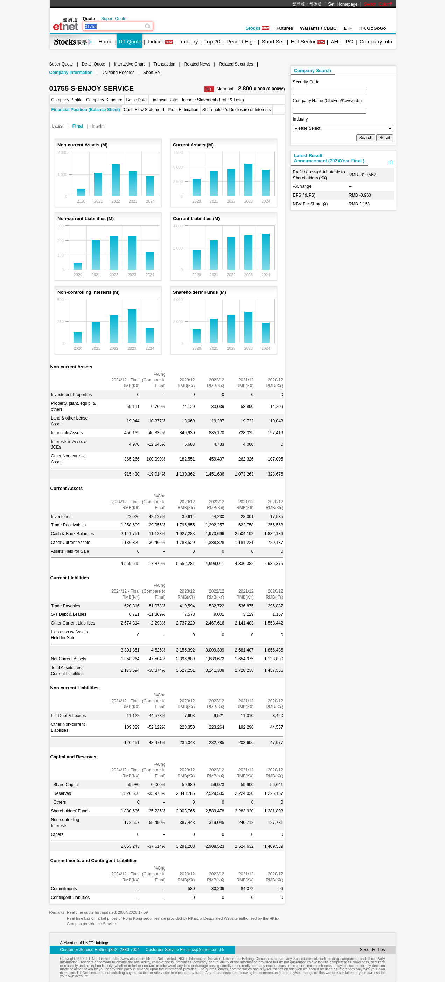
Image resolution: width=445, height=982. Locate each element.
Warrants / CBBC (318, 28)
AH (334, 42)
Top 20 (212, 42)
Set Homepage (342, 4)
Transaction (164, 64)
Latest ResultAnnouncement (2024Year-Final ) (329, 158)
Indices (156, 42)
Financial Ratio (164, 99)
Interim (98, 126)
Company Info (376, 42)
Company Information (71, 72)
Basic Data (136, 99)
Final (77, 126)
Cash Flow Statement (144, 109)
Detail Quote (93, 64)
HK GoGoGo (372, 28)
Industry (188, 42)
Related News (197, 64)
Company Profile (67, 99)
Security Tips (372, 949)
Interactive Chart (129, 64)
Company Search (312, 70)
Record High (240, 42)
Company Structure (104, 99)
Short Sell (273, 42)
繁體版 (298, 4)
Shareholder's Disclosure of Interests (236, 109)
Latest (58, 126)
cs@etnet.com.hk (208, 949)
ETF (347, 28)
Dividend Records (118, 72)
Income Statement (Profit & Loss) (213, 99)
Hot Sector (303, 42)
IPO (348, 42)
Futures (284, 28)
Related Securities (236, 64)
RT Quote (130, 42)
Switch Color (378, 4)
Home (106, 42)
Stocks (258, 28)
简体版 (315, 4)
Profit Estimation (183, 109)
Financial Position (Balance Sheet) (85, 109)
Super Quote (113, 18)
